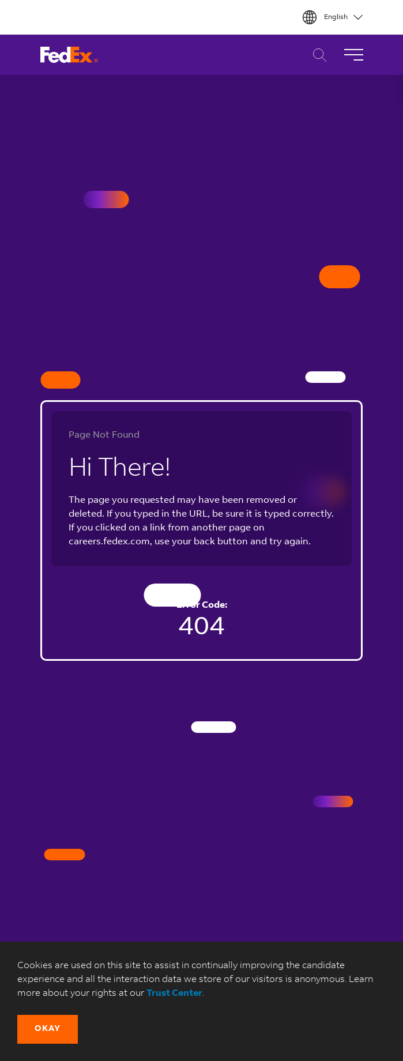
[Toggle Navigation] (353, 55)
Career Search (317, 55)
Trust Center (174, 993)
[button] (47, 1029)
